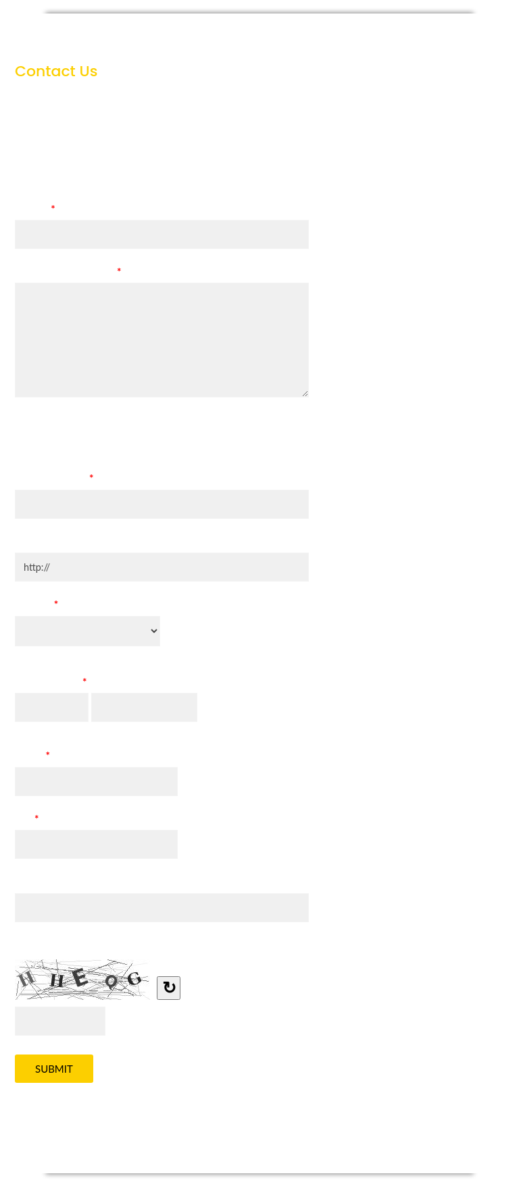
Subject (35, 211)
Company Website (56, 541)
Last (101, 728)
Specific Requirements (68, 274)
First (25, 728)
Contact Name (50, 684)
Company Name (54, 480)
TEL (27, 821)
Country (36, 606)
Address (33, 881)
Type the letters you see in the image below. (113, 944)
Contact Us (259, 33)
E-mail (32, 757)
